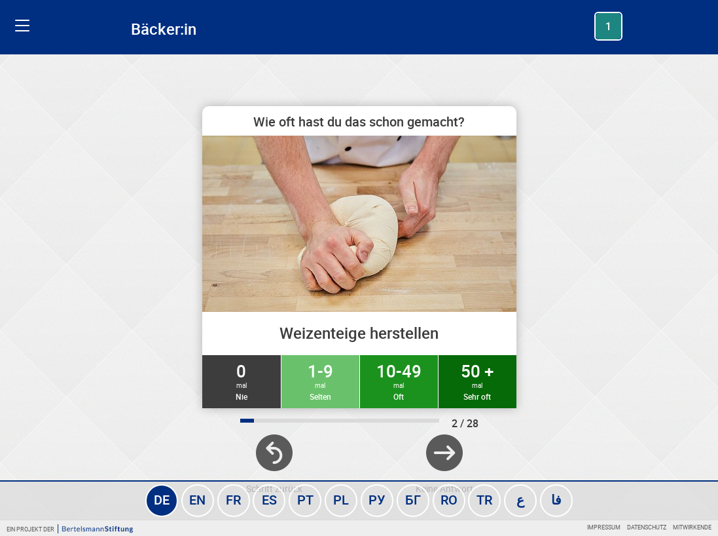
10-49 (399, 381)
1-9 (320, 381)
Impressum (603, 527)
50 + (477, 381)
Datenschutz (646, 527)
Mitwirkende (692, 527)
